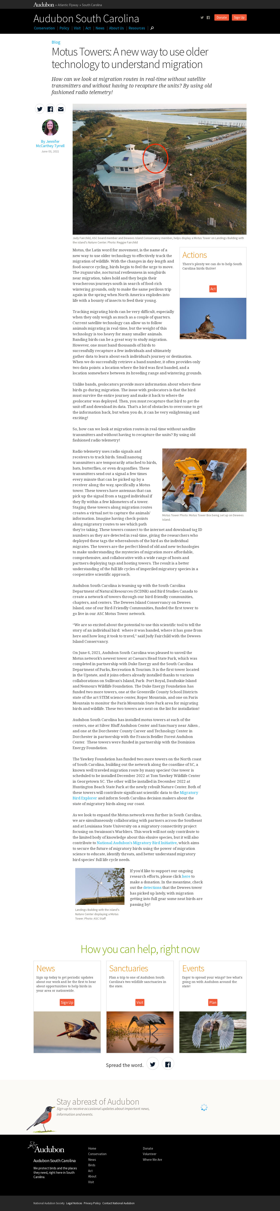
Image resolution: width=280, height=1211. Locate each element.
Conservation (44, 28)
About (92, 1176)
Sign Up (239, 17)
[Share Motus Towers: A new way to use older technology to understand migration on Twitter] (40, 109)
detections (152, 887)
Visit (77, 28)
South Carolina (92, 5)
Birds (91, 1165)
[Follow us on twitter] (202, 17)
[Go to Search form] (152, 28)
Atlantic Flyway (68, 5)
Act (88, 28)
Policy (64, 28)
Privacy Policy (92, 1203)
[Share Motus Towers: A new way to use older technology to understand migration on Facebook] (50, 109)
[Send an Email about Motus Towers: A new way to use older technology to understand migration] (61, 109)
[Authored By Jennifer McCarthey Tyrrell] (50, 141)
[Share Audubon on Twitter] (153, 1063)
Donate (222, 17)
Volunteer (149, 1154)
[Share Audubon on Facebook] (168, 1063)
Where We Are (152, 1159)
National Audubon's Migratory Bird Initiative (137, 842)
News (100, 28)
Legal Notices (74, 1203)
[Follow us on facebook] (208, 17)
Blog (56, 42)
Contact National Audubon (118, 1203)
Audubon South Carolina (86, 17)
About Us (116, 28)
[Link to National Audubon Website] (43, 5)
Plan (212, 1002)
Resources (137, 28)
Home (92, 1148)
